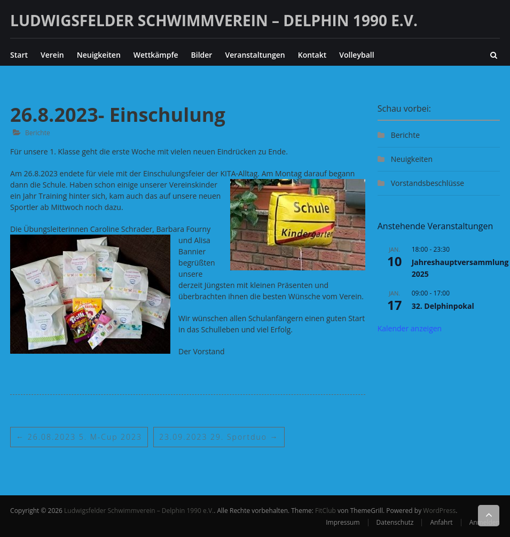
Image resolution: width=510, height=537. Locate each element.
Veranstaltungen (255, 55)
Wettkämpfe (156, 55)
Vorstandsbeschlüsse (427, 183)
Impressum (342, 522)
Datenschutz (395, 522)
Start (19, 55)
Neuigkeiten (99, 55)
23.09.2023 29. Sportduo (219, 437)
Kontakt (312, 55)
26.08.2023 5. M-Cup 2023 (79, 437)
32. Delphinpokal (443, 306)
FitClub (325, 510)
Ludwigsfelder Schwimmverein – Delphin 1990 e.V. (214, 20)
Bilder (202, 55)
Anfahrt (441, 522)
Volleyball (356, 55)
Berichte (37, 132)
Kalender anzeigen (410, 328)
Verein (52, 55)
